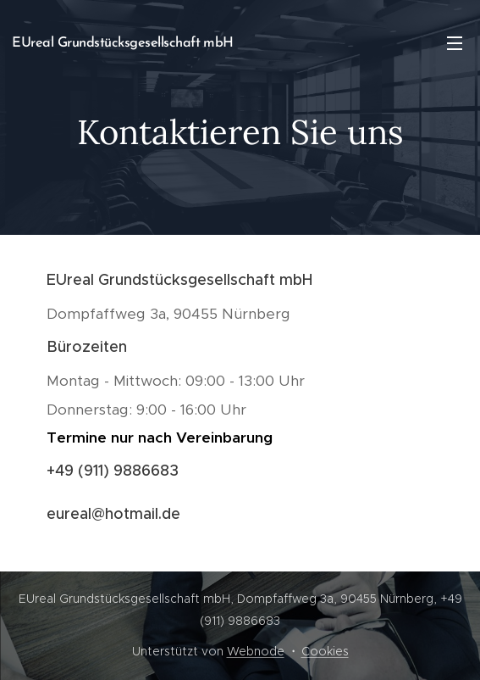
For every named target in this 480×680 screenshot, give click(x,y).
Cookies (325, 651)
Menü (454, 43)
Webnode (255, 651)
